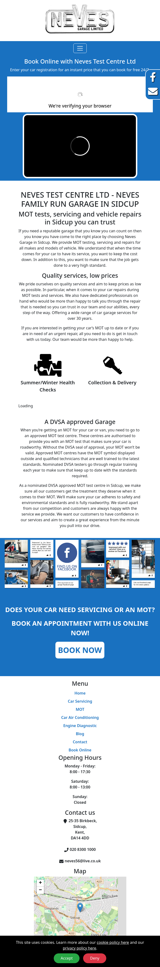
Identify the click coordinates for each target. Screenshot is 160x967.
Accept (67, 958)
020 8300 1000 (83, 849)
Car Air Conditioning (80, 717)
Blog (80, 733)
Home (80, 693)
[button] (80, 908)
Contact (80, 741)
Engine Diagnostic (80, 725)
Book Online (80, 750)
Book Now (80, 650)
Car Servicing (80, 701)
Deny (94, 958)
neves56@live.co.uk (83, 861)
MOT (80, 709)
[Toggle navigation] (80, 48)
